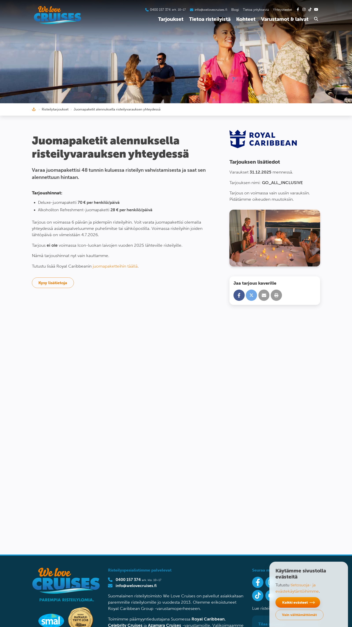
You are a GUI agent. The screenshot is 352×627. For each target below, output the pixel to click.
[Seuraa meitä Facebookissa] (257, 582)
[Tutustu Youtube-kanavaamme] (316, 10)
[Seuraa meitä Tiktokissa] (257, 595)
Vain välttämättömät (299, 614)
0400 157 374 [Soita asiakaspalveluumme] (160, 10)
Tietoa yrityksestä (256, 10)
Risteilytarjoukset (55, 109)
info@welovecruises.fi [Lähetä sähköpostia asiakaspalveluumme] (211, 10)
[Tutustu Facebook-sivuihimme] (298, 10)
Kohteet (245, 19)
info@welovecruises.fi (136, 585)
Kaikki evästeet (295, 602)
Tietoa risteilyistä (210, 19)
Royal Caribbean (208, 619)
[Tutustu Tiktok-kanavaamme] (310, 10)
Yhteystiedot (282, 10)
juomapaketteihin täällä (115, 266)
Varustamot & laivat (284, 19)
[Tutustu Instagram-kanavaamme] (304, 10)
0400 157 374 (128, 579)
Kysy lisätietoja (52, 282)
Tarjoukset (170, 19)
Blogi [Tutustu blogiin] (235, 10)
